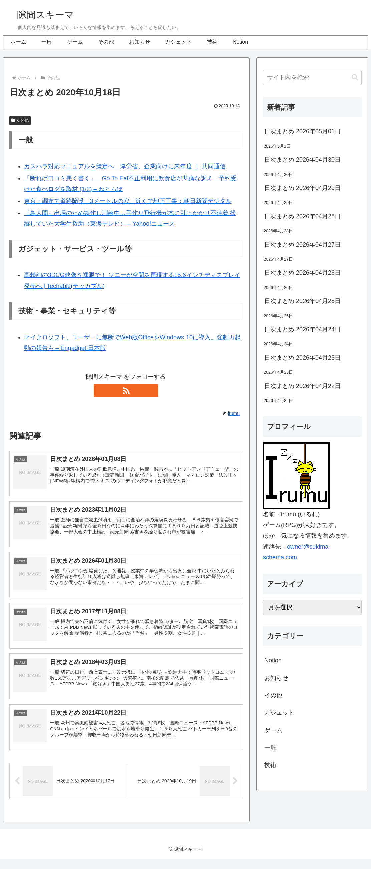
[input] (312, 77)
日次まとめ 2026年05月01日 (302, 131)
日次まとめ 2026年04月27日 (302, 244)
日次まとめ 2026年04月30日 (302, 159)
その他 (20, 120)
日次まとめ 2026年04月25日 (302, 301)
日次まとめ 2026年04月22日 (302, 386)
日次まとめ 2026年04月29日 (302, 188)
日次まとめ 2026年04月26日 (302, 272)
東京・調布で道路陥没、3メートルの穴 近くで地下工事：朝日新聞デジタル (128, 201)
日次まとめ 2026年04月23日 (302, 357)
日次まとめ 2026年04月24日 (302, 329)
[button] (355, 77)
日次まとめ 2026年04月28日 (302, 216)
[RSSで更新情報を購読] (126, 390)
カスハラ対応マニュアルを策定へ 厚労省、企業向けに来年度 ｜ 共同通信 (125, 166)
